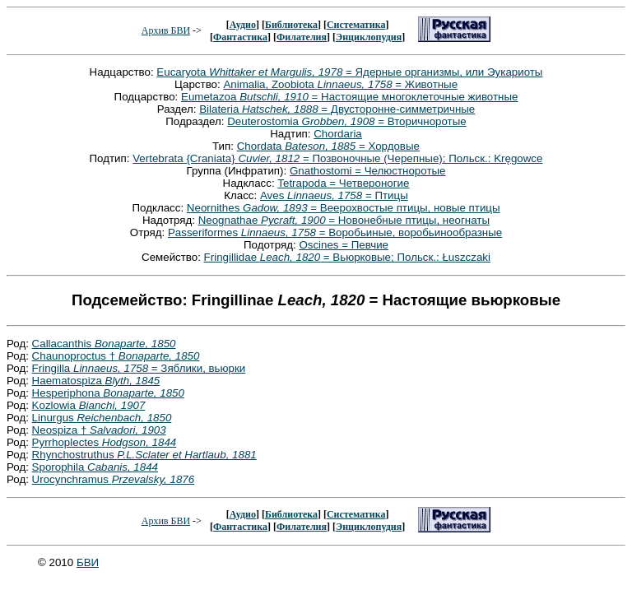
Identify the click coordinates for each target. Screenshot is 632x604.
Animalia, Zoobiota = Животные (340, 84)
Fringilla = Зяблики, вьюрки (139, 368)
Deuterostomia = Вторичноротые (347, 121)
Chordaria (338, 134)
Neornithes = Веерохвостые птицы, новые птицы (343, 208)
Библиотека (291, 24)
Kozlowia (89, 405)
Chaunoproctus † (116, 356)
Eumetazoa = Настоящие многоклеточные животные (349, 97)
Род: (19, 343)
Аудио (243, 24)
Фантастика (240, 37)
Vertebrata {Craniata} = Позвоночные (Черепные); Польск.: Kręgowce (337, 158)
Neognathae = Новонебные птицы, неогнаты (344, 220)
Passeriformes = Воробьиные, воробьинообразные (335, 232)
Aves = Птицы (334, 195)
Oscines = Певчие (343, 245)
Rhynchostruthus (144, 454)
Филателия (301, 37)
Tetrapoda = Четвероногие (343, 183)
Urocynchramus (113, 479)
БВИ (88, 562)
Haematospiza (96, 380)
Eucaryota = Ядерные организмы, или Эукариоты (349, 72)
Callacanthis (104, 343)
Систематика (356, 24)
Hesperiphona (108, 393)
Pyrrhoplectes (104, 442)
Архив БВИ (166, 30)
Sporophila (95, 467)
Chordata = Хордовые (328, 146)
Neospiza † (99, 430)
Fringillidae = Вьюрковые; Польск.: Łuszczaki (347, 257)
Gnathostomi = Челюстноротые (368, 171)
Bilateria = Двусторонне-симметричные (337, 109)
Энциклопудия (369, 37)
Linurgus (102, 417)
